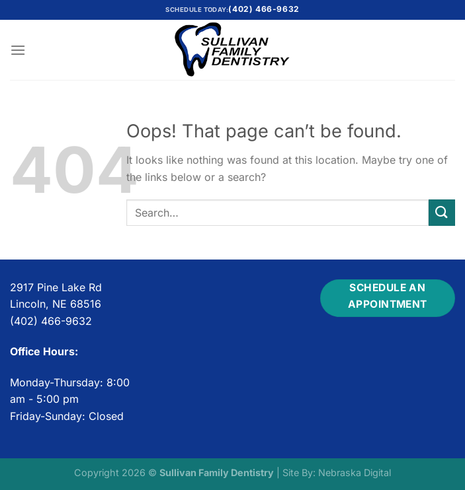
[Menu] (18, 50)
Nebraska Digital (354, 472)
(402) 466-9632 (263, 9)
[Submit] (442, 212)
